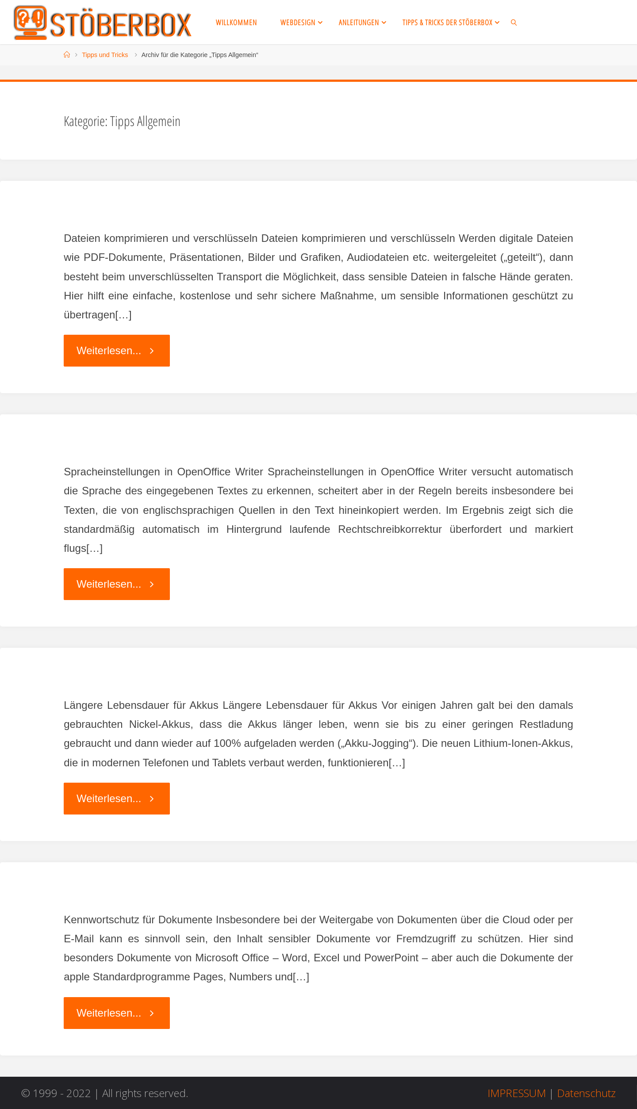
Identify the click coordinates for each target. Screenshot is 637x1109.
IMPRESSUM (516, 1093)
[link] (514, 22)
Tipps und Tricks (105, 54)
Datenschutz (586, 1093)
